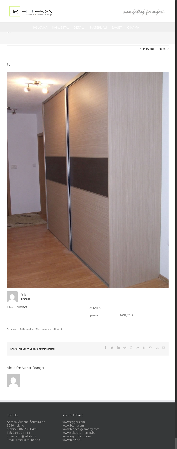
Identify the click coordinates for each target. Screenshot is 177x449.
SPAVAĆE (22, 307)
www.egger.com (74, 421)
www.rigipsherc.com (77, 436)
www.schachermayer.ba (79, 432)
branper (25, 298)
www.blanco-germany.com (81, 429)
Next (162, 48)
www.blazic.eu (72, 439)
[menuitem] (39, 27)
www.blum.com (73, 425)
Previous (149, 48)
